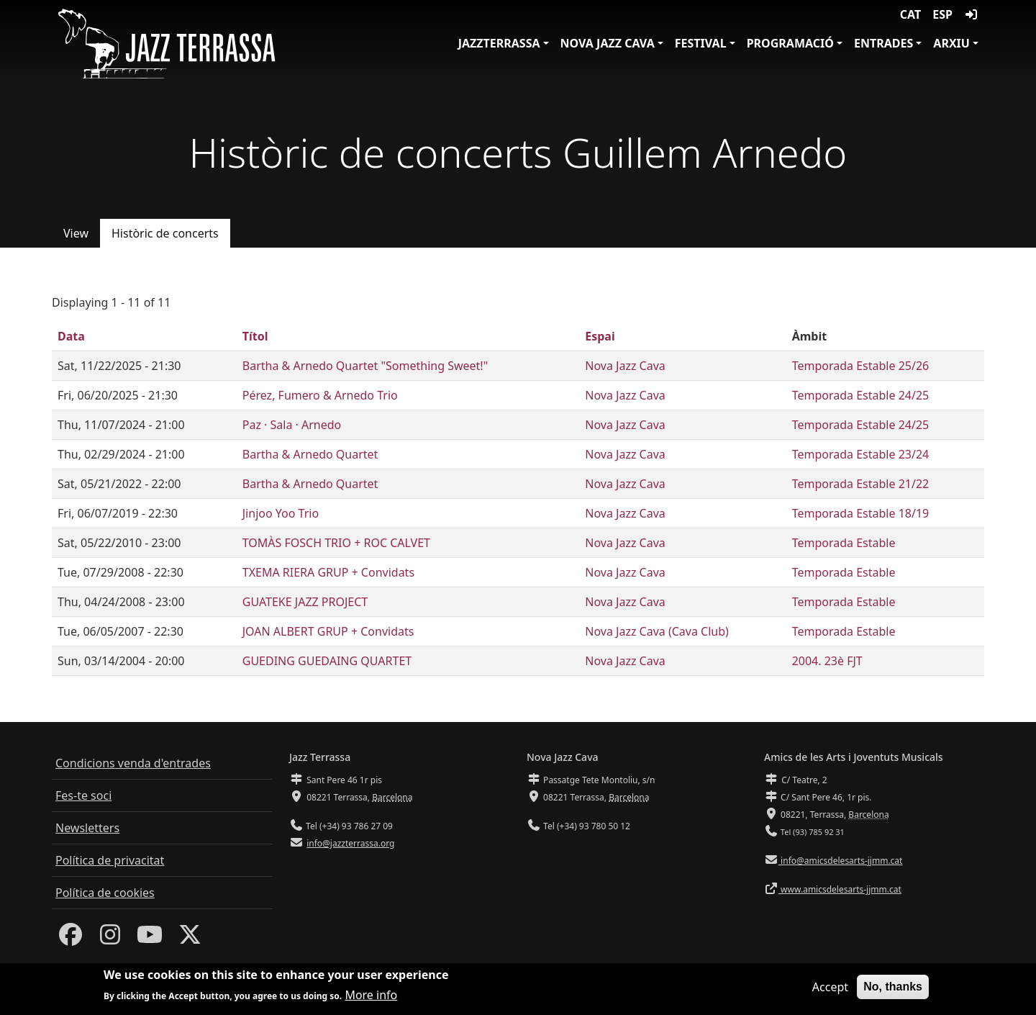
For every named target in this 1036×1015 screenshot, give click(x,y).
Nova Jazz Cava (607, 43)
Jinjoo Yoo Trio (280, 513)
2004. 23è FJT (827, 661)
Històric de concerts (165, 233)
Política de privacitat (109, 860)
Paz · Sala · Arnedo (292, 425)
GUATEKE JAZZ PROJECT (305, 602)
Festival (701, 43)
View (75, 233)
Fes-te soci (83, 795)
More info (371, 999)
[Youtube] (149, 939)
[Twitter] (190, 939)
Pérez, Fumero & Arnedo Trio (320, 395)
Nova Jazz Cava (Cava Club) (657, 631)
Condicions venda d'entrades (133, 763)
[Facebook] (70, 939)
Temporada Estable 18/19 (861, 513)
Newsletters (87, 828)
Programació (790, 43)
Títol (255, 336)
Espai (599, 336)
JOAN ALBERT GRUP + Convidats (328, 631)
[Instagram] (110, 939)
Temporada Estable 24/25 (861, 395)
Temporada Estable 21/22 (861, 484)
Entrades (883, 43)
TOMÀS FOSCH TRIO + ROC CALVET (336, 543)
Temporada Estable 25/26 (861, 366)
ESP (942, 14)
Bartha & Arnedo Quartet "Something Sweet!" (365, 366)
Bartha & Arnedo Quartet (310, 454)
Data (71, 336)
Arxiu (951, 43)
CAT (910, 14)
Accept (830, 990)
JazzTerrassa (499, 43)
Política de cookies (105, 893)
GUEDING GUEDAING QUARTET (327, 661)
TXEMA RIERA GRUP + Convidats (328, 572)
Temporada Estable (844, 543)
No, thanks (892, 990)
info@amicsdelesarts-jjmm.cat (840, 860)
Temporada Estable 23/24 (861, 454)
